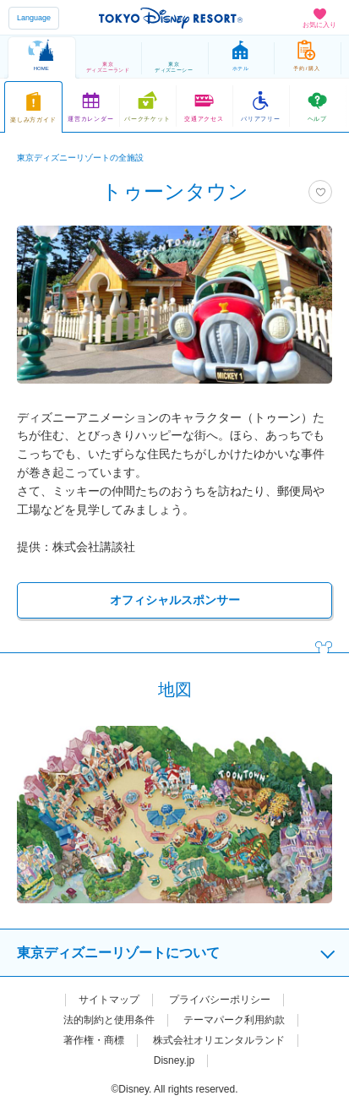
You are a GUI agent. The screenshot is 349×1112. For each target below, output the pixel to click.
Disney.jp (174, 1060)
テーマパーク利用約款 (234, 1020)
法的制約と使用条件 (109, 1020)
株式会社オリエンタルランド (219, 1040)
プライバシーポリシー (219, 1000)
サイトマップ (109, 1000)
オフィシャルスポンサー (175, 600)
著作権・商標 (93, 1040)
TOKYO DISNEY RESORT (171, 18)
